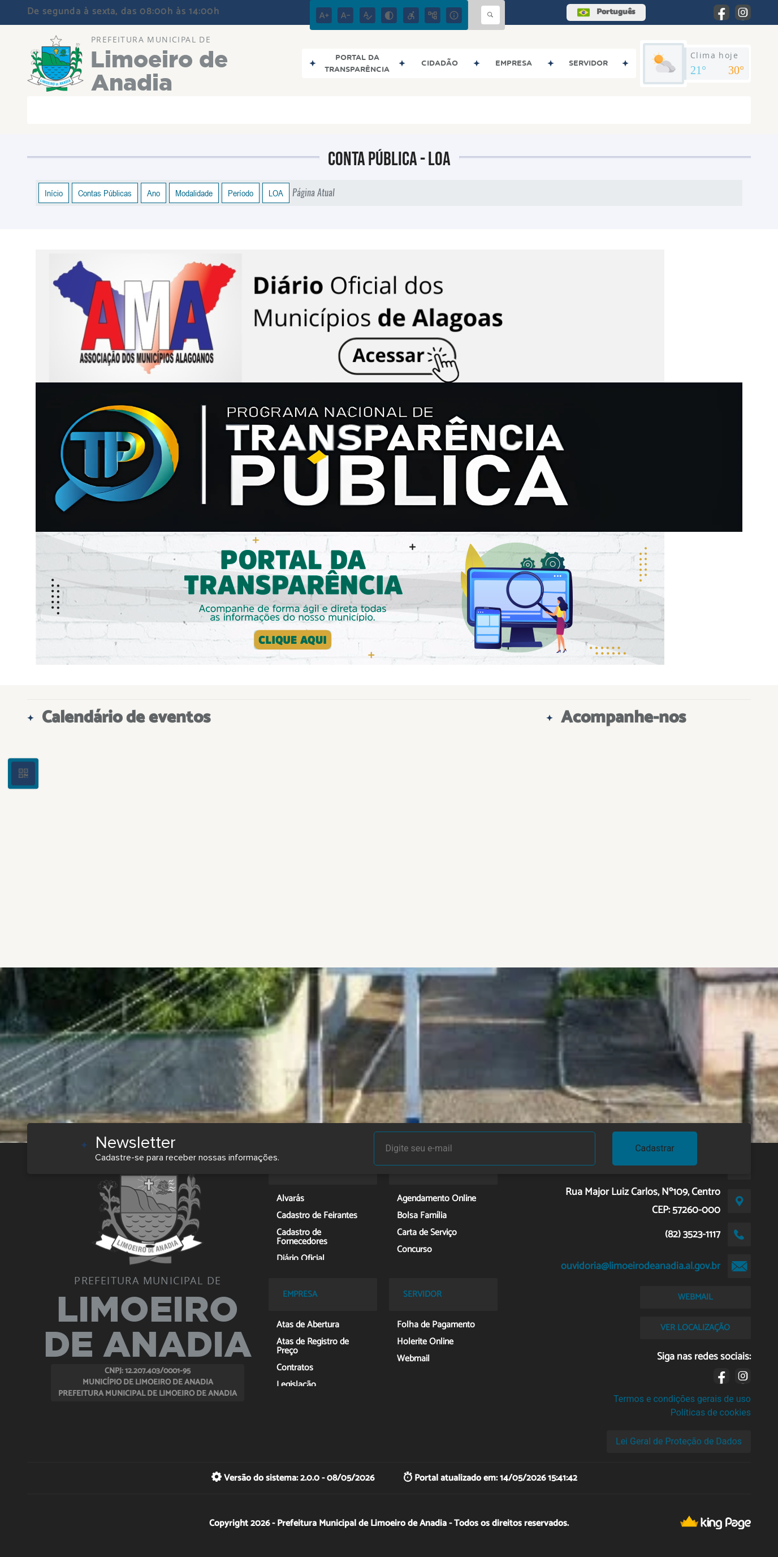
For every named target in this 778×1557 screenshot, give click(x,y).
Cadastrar (655, 1148)
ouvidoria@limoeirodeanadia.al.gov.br (640, 1266)
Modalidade (194, 193)
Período (240, 193)
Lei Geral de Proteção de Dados (679, 1441)
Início (54, 193)
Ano (153, 193)
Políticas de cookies (711, 1412)
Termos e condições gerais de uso (682, 1398)
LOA (276, 193)
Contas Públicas (105, 193)
